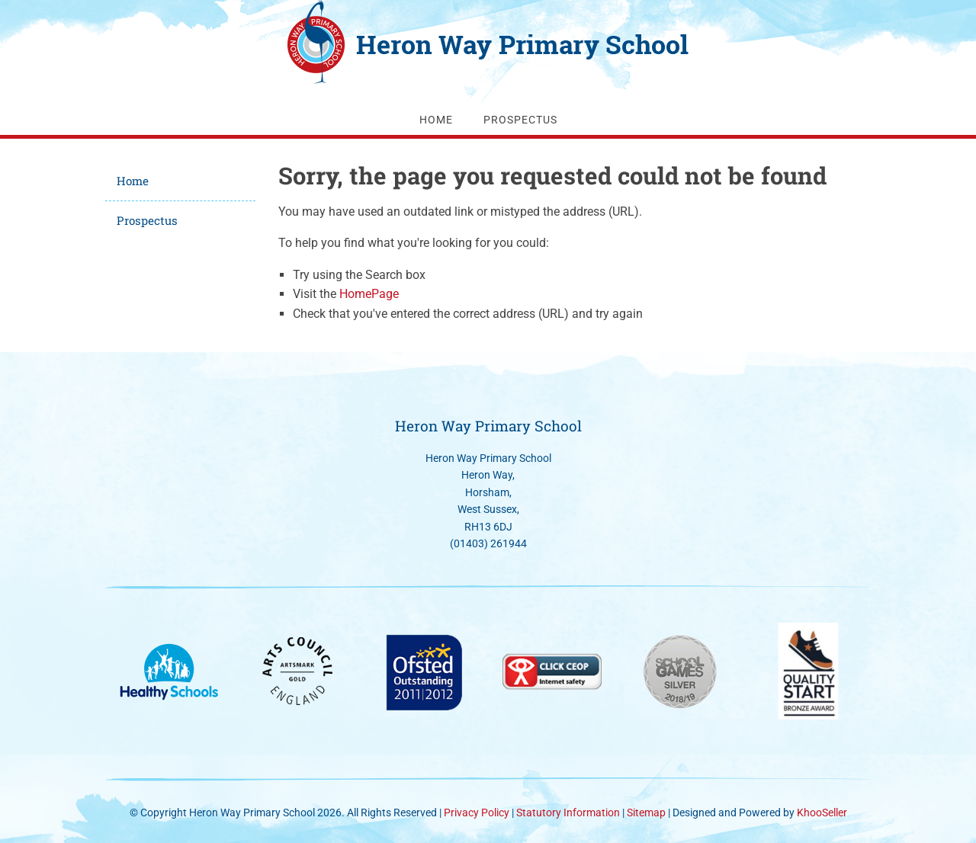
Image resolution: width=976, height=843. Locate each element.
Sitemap (646, 812)
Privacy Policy (476, 812)
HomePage (369, 294)
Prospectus (520, 120)
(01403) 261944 (488, 543)
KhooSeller (822, 812)
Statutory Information (569, 812)
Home (436, 120)
